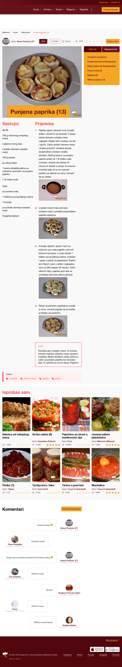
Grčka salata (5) (46, 421)
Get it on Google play (112, 649)
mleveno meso (30, 378)
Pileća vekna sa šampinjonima (101, 66)
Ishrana (47, 9)
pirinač (58, 378)
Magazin (71, 9)
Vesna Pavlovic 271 (25, 41)
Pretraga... (96, 9)
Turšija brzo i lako (46, 471)
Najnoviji (93, 49)
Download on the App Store (97, 649)
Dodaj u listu (112, 41)
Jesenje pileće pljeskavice (106, 421)
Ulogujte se (115, 2)
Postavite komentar (71, 509)
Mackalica (106, 471)
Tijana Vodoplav (15, 544)
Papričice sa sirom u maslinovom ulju (76, 421)
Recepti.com (16, 8)
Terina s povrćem (76, 471)
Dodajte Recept (111, 9)
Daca (14, 609)
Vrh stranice (112, 640)
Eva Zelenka (15, 577)
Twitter (79, 655)
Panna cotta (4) (94, 70)
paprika (46, 378)
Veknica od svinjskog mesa (16, 421)
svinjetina (13, 378)
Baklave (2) (92, 75)
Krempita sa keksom (97, 57)
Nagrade (84, 9)
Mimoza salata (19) (96, 79)
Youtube (91, 655)
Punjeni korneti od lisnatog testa (101, 61)
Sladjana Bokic (69, 625)
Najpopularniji (111, 49)
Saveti (59, 9)
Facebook (67, 655)
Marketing (47, 655)
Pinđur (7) (16, 471)
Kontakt (54, 655)
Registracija (103, 2)
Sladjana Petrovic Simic (69, 593)
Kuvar (36, 9)
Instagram (103, 655)
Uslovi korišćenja (36, 655)
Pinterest (116, 655)
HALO (18, 659)
